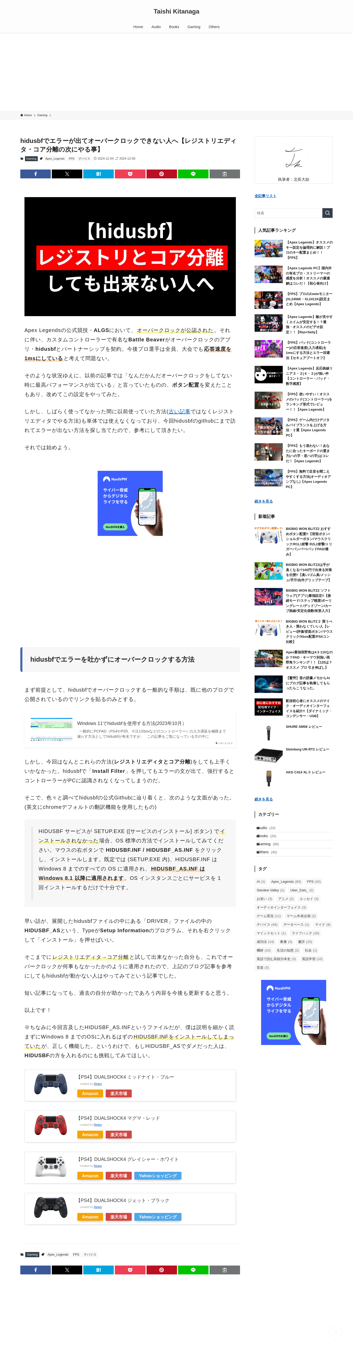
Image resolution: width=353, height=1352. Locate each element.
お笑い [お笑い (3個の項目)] (264, 910)
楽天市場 (118, 1093)
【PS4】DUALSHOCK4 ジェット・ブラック (122, 1200)
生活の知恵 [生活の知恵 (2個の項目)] (288, 961)
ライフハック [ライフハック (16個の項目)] (305, 944)
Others (270, 862)
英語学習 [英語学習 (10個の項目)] (312, 970)
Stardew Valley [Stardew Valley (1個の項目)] (270, 901)
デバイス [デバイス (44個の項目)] (267, 936)
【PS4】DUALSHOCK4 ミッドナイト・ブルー (125, 1077)
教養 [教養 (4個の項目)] (286, 953)
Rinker (98, 1083)
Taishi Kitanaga (176, 11)
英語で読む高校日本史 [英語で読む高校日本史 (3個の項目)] (276, 970)
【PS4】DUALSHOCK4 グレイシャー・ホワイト (127, 1159)
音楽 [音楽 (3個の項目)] (263, 979)
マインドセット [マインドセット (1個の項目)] (271, 944)
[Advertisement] (176, 71)
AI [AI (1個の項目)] (261, 893)
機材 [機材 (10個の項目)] (264, 961)
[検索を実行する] (327, 213)
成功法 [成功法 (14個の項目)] (265, 953)
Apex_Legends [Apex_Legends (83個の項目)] (286, 893)
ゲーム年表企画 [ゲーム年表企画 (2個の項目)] (301, 927)
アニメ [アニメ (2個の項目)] (286, 910)
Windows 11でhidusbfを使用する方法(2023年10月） (131, 723)
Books (270, 840)
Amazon (90, 1093)
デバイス (84, 158)
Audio (270, 829)
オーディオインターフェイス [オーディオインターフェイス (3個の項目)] (281, 919)
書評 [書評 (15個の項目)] (305, 953)
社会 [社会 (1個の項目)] (311, 961)
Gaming (31, 158)
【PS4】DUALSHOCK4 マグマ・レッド (118, 1118)
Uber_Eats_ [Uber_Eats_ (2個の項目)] (301, 901)
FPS (71, 158)
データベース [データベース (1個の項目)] (296, 936)
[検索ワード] (294, 213)
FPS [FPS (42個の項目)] (314, 893)
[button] (35, 174)
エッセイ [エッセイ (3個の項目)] (309, 910)
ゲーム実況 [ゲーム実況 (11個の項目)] (269, 927)
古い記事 (180, 411)
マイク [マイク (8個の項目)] (323, 936)
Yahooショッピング (158, 1175)
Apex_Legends (55, 158)
